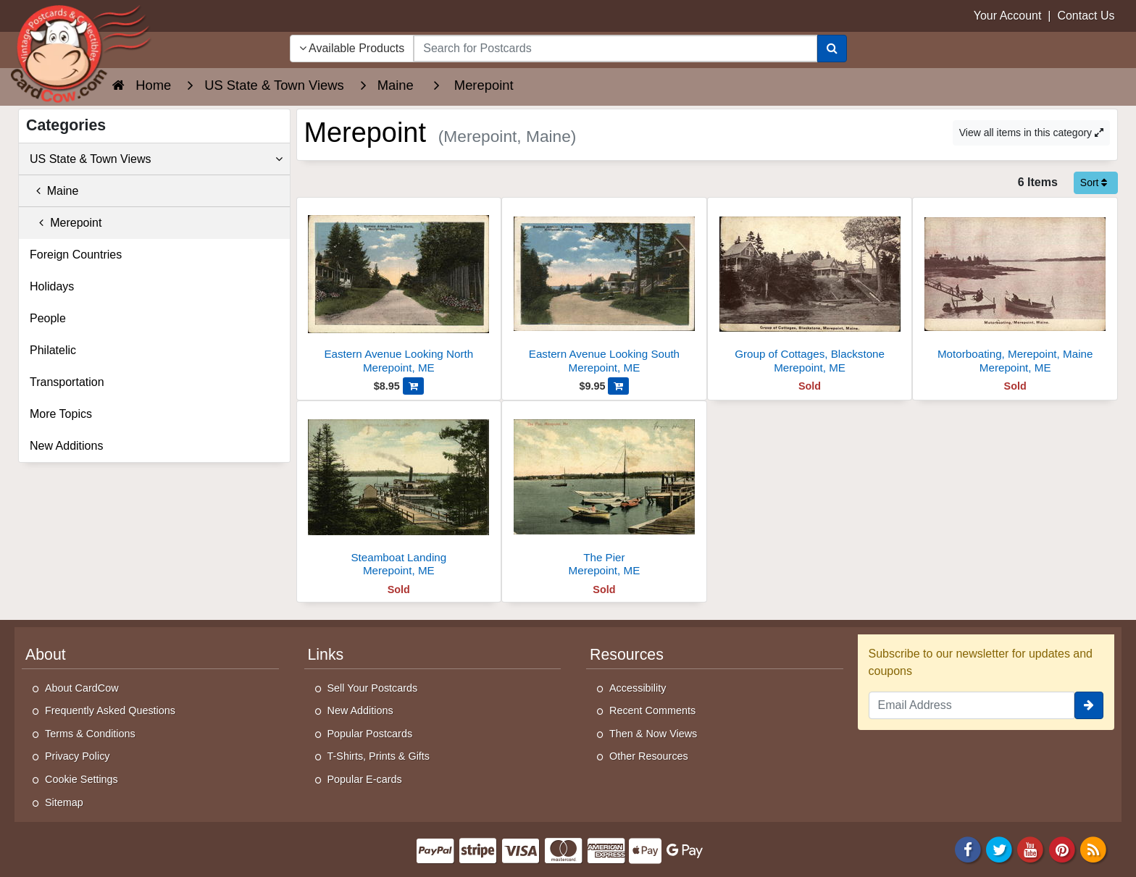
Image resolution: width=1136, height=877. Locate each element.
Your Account (1008, 15)
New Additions (66, 446)
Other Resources (648, 756)
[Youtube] (1031, 849)
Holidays (52, 286)
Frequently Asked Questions (110, 710)
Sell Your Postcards (372, 688)
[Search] (832, 48)
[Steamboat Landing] (399, 493)
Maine (54, 191)
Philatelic (53, 350)
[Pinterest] (1062, 849)
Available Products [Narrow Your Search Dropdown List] (352, 48)
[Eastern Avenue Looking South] (604, 289)
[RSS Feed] (1093, 849)
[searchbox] (615, 48)
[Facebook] (968, 849)
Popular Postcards (370, 733)
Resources (627, 654)
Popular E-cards (364, 779)
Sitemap (64, 802)
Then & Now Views (653, 733)
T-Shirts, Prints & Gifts (378, 756)
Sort (1094, 182)
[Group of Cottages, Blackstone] (810, 289)
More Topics (61, 414)
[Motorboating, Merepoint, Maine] (1015, 289)
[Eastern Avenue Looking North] (399, 289)
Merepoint (65, 223)
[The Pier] (604, 493)
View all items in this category (1031, 132)
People (48, 318)
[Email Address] (972, 705)
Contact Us (1085, 15)
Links (326, 654)
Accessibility (637, 688)
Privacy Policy (77, 756)
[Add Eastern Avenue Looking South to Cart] (618, 386)
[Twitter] (999, 849)
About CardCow (82, 688)
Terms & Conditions (90, 733)
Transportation (67, 382)
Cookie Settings (81, 779)
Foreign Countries (76, 254)
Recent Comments (652, 710)
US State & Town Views (156, 159)
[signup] (1088, 705)
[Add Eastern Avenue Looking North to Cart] (413, 386)
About (45, 654)
